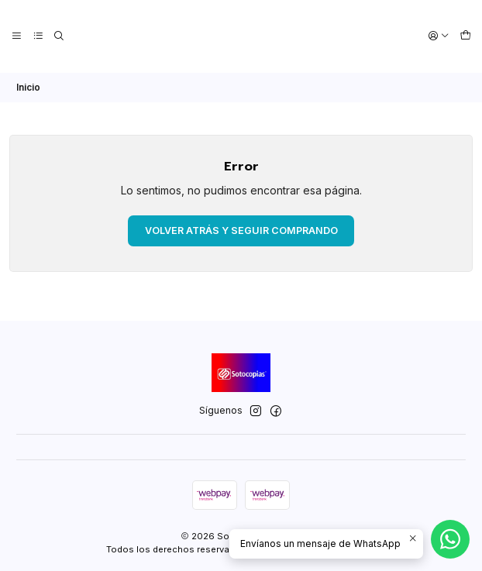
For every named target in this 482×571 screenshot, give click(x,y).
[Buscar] (58, 36)
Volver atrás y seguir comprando (241, 229)
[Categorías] (37, 36)
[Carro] (465, 36)
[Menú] (17, 36)
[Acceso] (439, 36)
